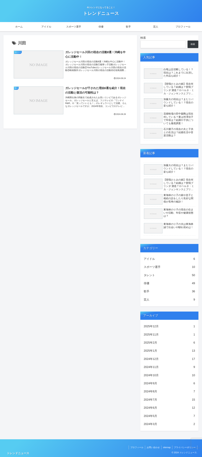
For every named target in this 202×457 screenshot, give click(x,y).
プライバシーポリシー (185, 447)
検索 (143, 37)
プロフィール (136, 447)
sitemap (167, 447)
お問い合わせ (153, 447)
